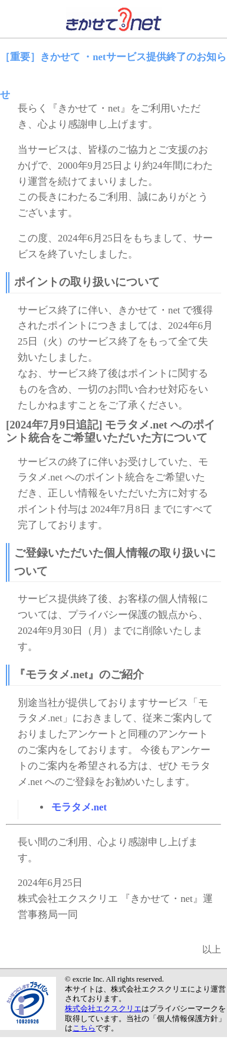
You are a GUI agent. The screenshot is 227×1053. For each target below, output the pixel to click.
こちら (84, 1028)
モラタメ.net (79, 807)
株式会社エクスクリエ (103, 1009)
